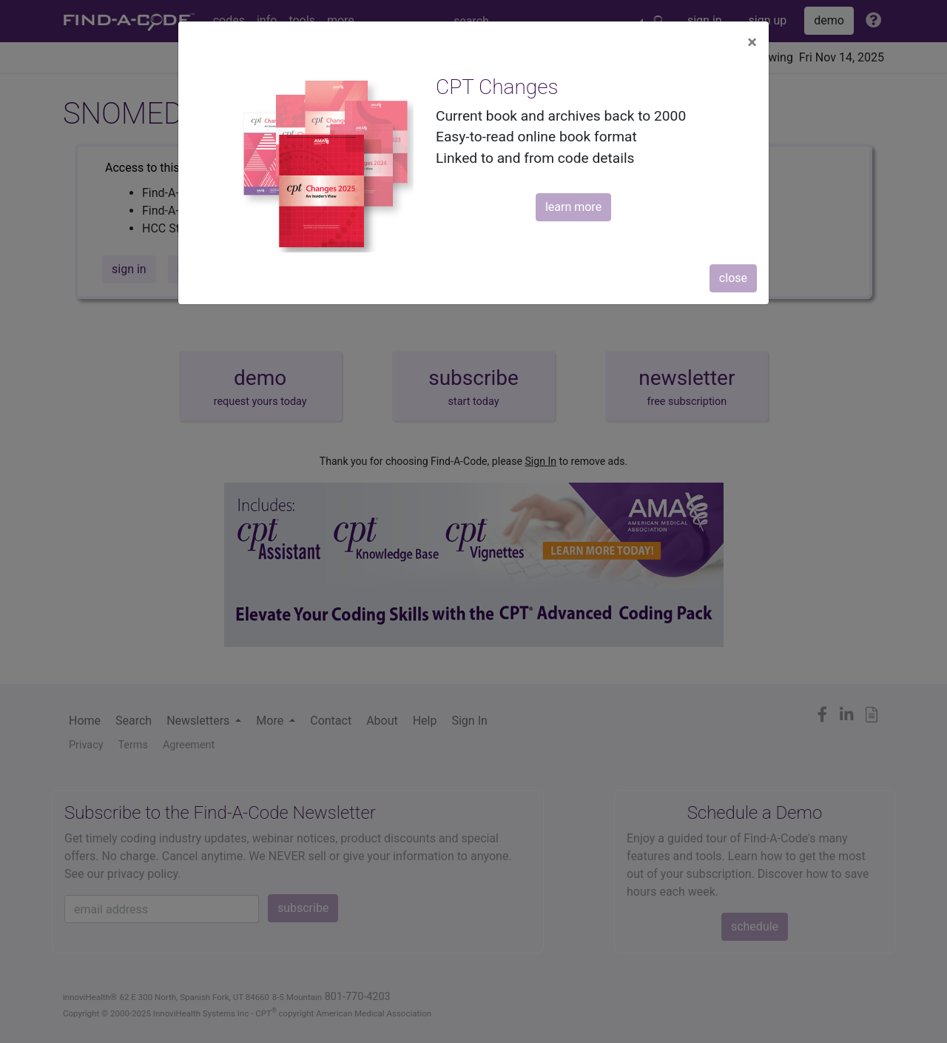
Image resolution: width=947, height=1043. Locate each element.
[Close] (752, 42)
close (733, 278)
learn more (573, 207)
